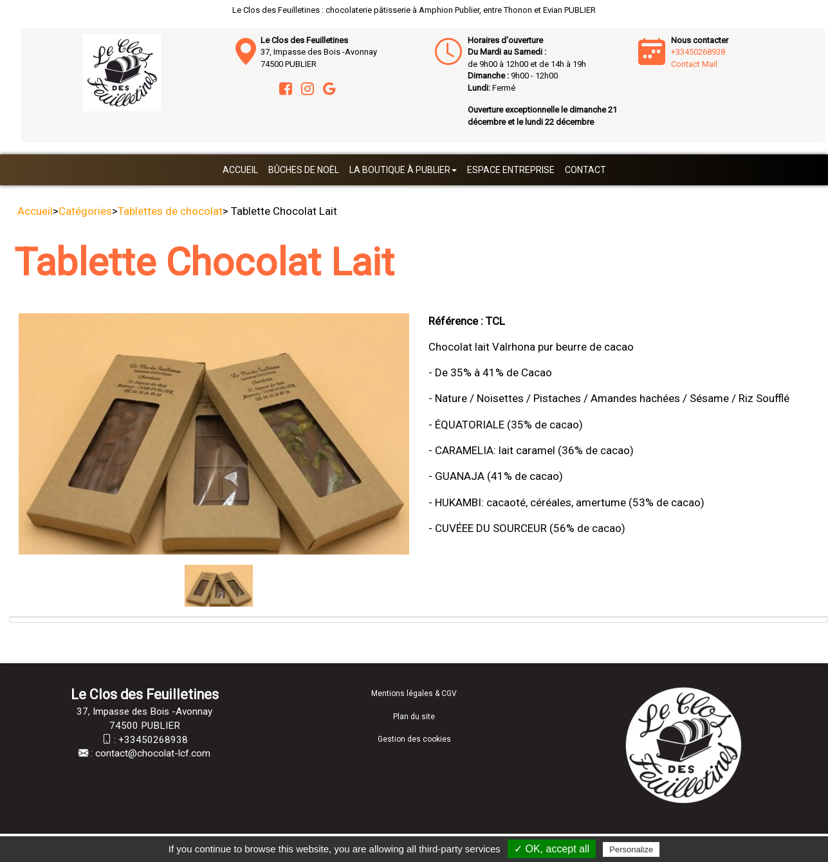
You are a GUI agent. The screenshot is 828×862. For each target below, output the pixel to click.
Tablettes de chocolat (170, 211)
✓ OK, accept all (551, 848)
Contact (585, 170)
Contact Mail (694, 64)
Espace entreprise (511, 170)
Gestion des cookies (414, 739)
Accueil (240, 170)
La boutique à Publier (403, 170)
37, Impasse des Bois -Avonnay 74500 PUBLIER (319, 52)
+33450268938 (698, 52)
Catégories (85, 211)
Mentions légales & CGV (414, 693)
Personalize (631, 849)
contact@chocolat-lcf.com (152, 753)
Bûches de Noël (303, 170)
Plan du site (414, 716)
